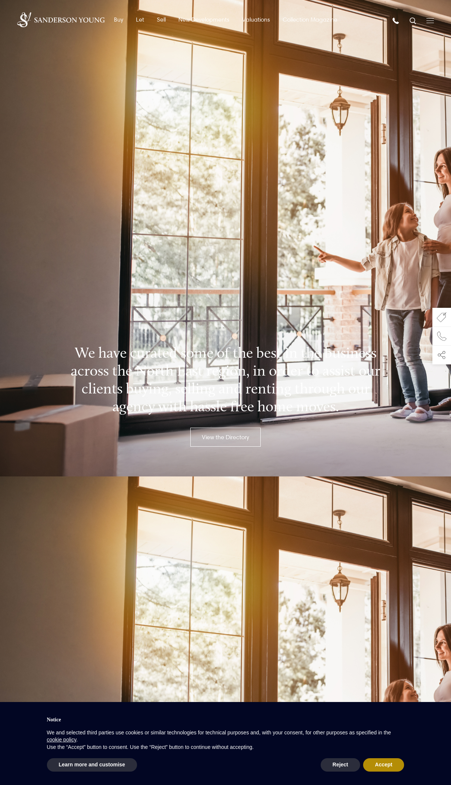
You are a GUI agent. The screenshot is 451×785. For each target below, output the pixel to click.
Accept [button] (384, 765)
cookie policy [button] (61, 740)
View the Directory (225, 437)
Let (140, 19)
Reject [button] (340, 765)
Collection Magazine (310, 19)
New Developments (203, 19)
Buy (118, 19)
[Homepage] (61, 19)
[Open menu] (430, 20)
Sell (161, 19)
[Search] (413, 20)
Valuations (256, 19)
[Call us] (397, 20)
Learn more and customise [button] (92, 765)
